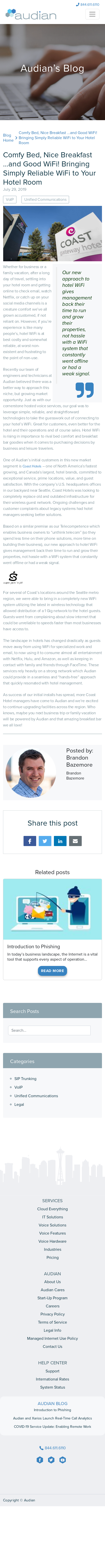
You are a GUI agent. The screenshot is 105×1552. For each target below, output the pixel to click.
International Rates (52, 1379)
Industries (52, 1249)
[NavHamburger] (92, 14)
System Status (52, 1387)
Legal (19, 1104)
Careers (52, 1306)
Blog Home (8, 138)
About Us (52, 1281)
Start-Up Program (52, 1298)
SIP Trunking (25, 1078)
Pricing (53, 1257)
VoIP (18, 1087)
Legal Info (52, 1330)
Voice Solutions (52, 1225)
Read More (52, 970)
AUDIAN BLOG (53, 1403)
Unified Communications (36, 1095)
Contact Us (52, 1346)
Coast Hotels (32, 466)
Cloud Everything (52, 1209)
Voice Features (52, 1233)
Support (52, 1371)
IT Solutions (52, 1217)
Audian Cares (53, 1289)
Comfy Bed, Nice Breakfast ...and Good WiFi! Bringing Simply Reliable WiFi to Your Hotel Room (58, 137)
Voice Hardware (52, 1241)
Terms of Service (52, 1322)
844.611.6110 (87, 5)
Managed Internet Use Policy (52, 1338)
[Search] (93, 1028)
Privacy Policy (52, 1314)
